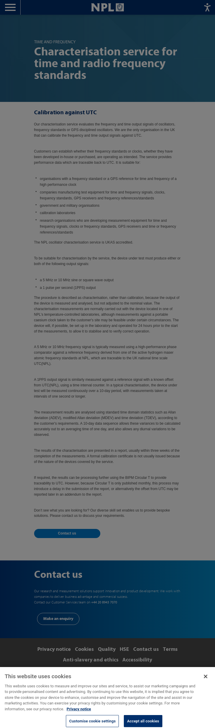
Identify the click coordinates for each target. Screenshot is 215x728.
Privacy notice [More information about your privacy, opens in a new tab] (79, 712)
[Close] (205, 679)
